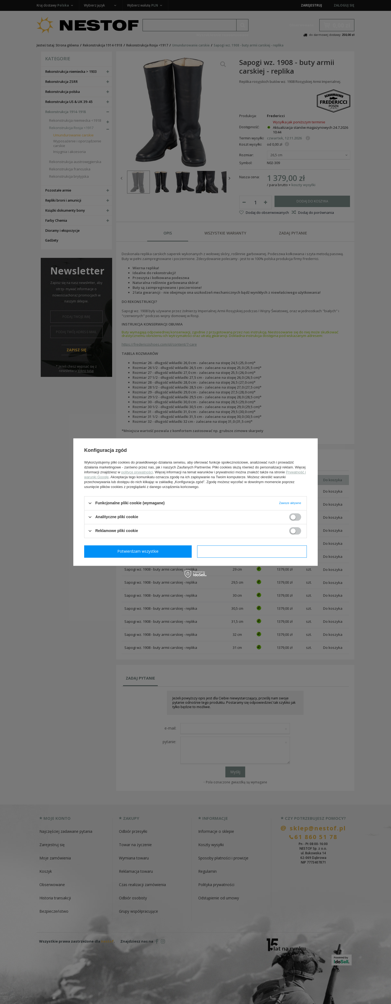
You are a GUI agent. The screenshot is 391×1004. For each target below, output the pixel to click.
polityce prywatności (137, 472)
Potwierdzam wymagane (139, 551)
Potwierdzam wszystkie (253, 551)
